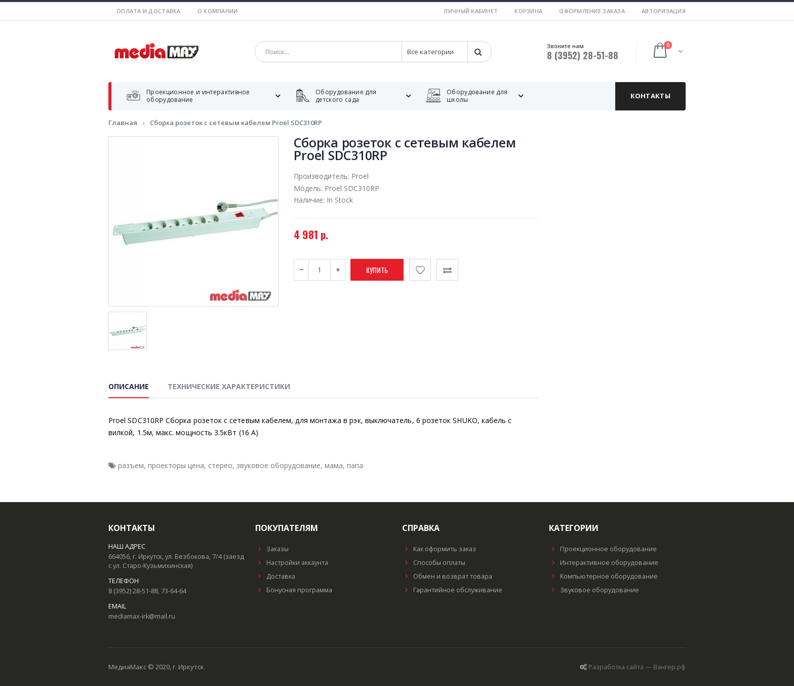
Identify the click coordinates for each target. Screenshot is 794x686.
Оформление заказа (592, 11)
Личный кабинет (471, 11)
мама (334, 465)
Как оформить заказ (439, 549)
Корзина (528, 11)
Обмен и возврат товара (447, 576)
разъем (131, 465)
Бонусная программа (293, 590)
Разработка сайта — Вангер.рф (637, 667)
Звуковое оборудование (594, 590)
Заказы (272, 549)
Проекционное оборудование (603, 549)
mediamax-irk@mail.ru (141, 616)
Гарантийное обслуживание (452, 590)
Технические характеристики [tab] (229, 386)
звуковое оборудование (278, 465)
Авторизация (664, 11)
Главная (122, 122)
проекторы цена (176, 465)
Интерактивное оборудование (603, 562)
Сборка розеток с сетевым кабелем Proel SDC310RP (236, 122)
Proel (360, 176)
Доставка (275, 576)
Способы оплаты (433, 562)
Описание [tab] (128, 386)
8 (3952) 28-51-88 (582, 55)
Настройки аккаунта (291, 562)
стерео (220, 465)
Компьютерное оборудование (603, 576)
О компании (217, 11)
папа (355, 465)
